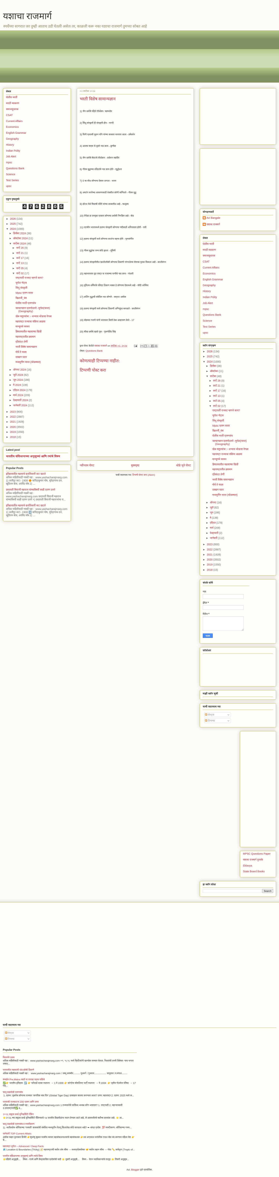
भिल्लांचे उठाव (9, 1057)
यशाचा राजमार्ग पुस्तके (253, 859)
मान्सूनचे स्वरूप (23, 326)
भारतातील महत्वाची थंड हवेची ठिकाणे (18, 1069)
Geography (12, 138)
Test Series (12, 180)
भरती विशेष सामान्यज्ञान (26, 346)
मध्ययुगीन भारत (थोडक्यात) (28, 362)
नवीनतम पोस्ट (87, 465)
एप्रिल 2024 (19, 390)
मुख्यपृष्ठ (135, 465)
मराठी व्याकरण (12, 103)
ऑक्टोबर (214, 371)
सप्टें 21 (20, 253)
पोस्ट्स (209, 714)
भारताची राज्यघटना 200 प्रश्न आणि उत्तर (21, 1101)
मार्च (212, 527)
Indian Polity (13, 150)
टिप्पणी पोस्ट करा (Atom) (143, 474)
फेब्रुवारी (214, 532)
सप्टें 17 (20, 258)
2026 (13, 218)
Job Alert (11, 156)
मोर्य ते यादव (21, 351)
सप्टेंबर (213, 376)
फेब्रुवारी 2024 (21, 400)
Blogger (135, 1169)
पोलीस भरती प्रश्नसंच (26, 303)
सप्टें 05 (20, 268)
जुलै (212, 507)
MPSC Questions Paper (257, 853)
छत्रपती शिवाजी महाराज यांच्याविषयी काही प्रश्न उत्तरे (30, 489)
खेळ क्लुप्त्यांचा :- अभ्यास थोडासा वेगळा (34, 316)
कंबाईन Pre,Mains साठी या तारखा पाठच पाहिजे (24, 1079)
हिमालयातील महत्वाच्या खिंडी (28, 331)
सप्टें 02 (20, 273)
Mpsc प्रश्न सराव (24, 292)
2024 (13, 228)
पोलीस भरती (11, 97)
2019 (13, 431)
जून (212, 512)
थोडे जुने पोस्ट (183, 465)
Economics (12, 126)
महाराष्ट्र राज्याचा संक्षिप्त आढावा (30, 321)
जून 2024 (18, 379)
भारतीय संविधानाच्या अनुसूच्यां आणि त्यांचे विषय (33, 456)
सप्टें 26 (20, 247)
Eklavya (247, 865)
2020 (13, 426)
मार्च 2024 (18, 395)
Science (10, 174)
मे (211, 517)
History (10, 144)
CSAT (9, 115)
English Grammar (16, 132)
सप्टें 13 (20, 263)
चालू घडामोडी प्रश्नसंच (13, 1092)
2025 (13, 223)
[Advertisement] (117, 57)
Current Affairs (14, 121)
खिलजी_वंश (21, 298)
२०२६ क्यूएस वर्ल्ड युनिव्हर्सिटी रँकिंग (18, 1114)
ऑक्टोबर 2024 (20, 238)
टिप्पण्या (210, 720)
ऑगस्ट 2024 (20, 369)
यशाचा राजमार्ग (27, 16)
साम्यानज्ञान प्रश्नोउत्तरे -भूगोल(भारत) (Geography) (33, 310)
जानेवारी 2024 (20, 405)
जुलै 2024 (18, 374)
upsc (9, 186)
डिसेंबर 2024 (20, 233)
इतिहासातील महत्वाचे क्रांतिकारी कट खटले (26, 473)
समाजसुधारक (12, 109)
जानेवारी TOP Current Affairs (17, 1133)
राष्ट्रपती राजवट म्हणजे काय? (29, 277)
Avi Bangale (213, 217)
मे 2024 (17, 384)
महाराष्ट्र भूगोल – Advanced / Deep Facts (23, 1146)
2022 (13, 416)
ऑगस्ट (213, 502)
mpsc (9, 162)
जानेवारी (214, 538)
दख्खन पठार (21, 356)
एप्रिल (213, 522)
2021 (13, 421)
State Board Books (254, 871)
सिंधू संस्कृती (21, 287)
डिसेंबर (213, 365)
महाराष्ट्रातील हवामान (26, 336)
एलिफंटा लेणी (22, 341)
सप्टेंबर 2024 (20, 243)
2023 (13, 411)
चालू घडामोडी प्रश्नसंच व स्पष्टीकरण (18, 1123)
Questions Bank (94, 350)
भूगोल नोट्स (21, 282)
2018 (13, 436)
